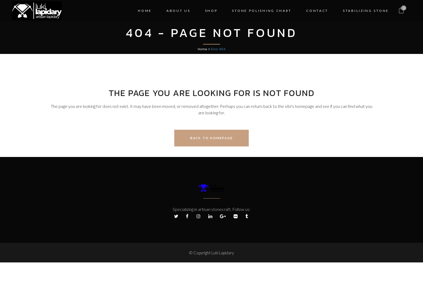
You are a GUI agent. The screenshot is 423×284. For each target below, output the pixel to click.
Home (202, 49)
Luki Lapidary (223, 252)
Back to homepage (211, 138)
